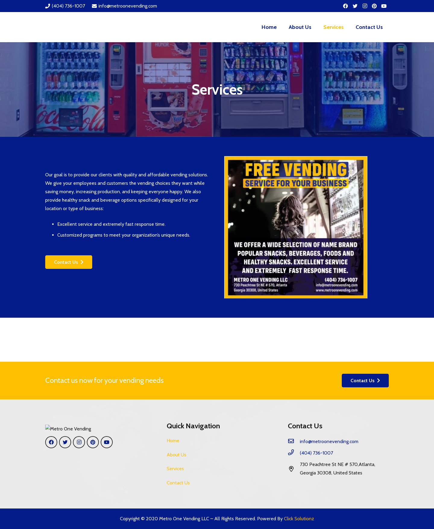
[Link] (72, 27)
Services (175, 468)
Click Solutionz (299, 518)
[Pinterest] (374, 6)
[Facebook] (345, 6)
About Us (176, 455)
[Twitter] (355, 6)
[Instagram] (365, 6)
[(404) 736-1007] (294, 453)
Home (173, 440)
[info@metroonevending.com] (294, 441)
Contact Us (178, 483)
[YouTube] (384, 6)
